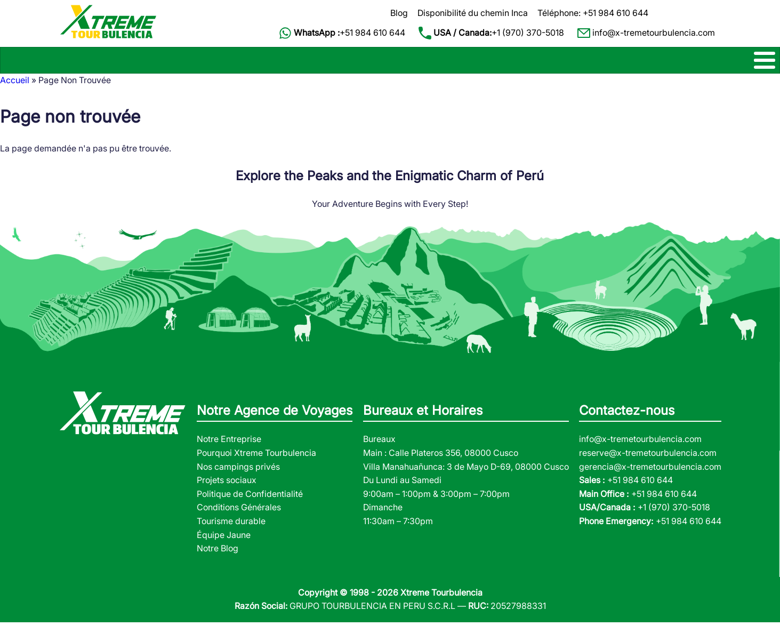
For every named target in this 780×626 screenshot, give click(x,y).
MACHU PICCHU (282, 62)
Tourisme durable (231, 525)
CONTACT (709, 62)
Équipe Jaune (224, 538)
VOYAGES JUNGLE (558, 62)
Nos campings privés (238, 470)
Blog (399, 12)
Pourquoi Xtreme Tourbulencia (256, 457)
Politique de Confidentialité (250, 497)
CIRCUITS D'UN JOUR (386, 62)
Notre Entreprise (229, 443)
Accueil (14, 84)
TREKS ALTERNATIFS (181, 62)
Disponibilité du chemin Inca (472, 12)
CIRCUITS (475, 62)
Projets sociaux (226, 484)
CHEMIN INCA (85, 62)
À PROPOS (642, 62)
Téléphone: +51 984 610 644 (592, 12)
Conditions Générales (239, 511)
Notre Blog (217, 552)
